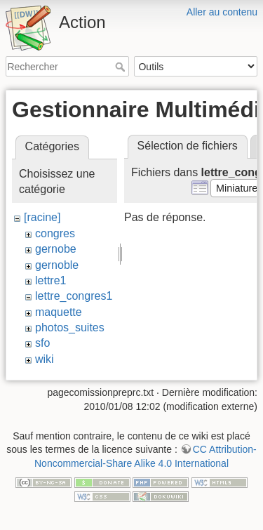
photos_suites (69, 327)
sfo (42, 343)
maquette (58, 312)
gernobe (55, 249)
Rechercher (121, 67)
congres (55, 233)
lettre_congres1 (73, 296)
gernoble (57, 265)
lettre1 (50, 280)
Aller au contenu (222, 12)
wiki (44, 359)
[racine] (42, 217)
